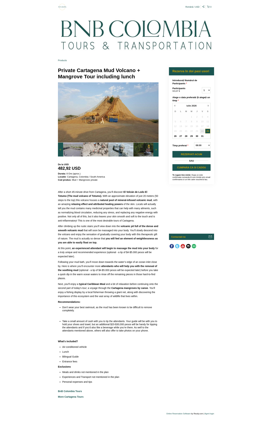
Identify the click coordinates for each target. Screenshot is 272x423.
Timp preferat (180, 145)
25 (207, 131)
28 (186, 136)
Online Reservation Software (178, 414)
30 (197, 136)
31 (202, 136)
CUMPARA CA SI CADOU (191, 167)
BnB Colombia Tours (70, 391)
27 (180, 136)
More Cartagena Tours (71, 396)
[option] (70, 150)
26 (175, 136)
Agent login (209, 414)
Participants (182, 90)
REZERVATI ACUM (191, 154)
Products (62, 60)
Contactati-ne (178, 237)
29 (191, 136)
